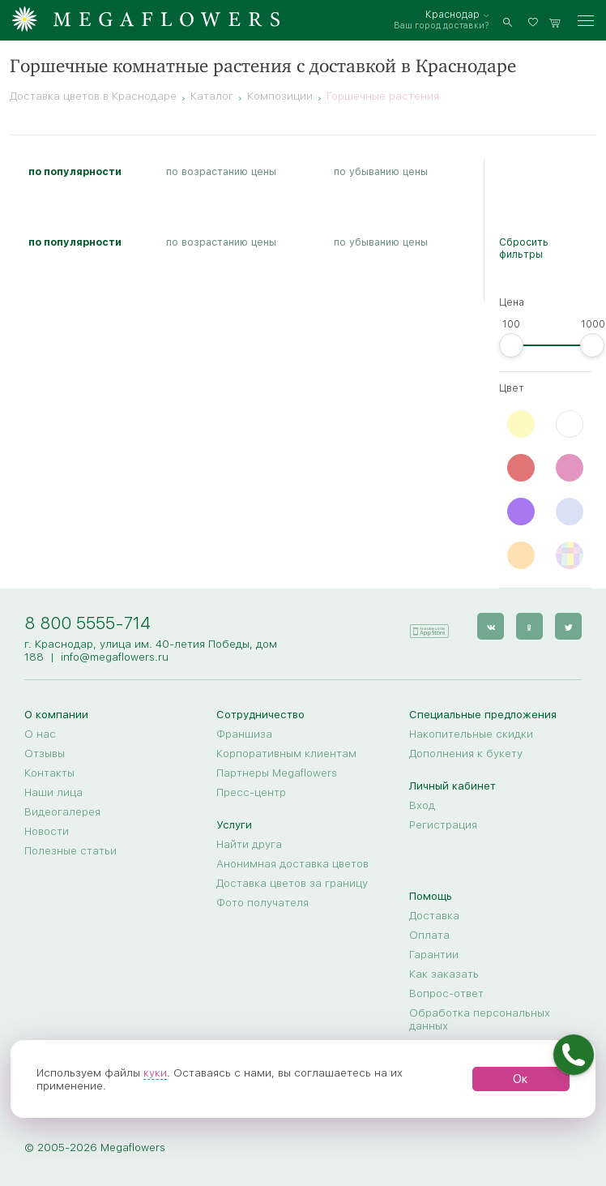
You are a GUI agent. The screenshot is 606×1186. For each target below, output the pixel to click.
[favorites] (535, 20)
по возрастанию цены (221, 171)
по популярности (75, 171)
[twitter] (568, 626)
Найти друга (249, 843)
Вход (422, 805)
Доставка (434, 915)
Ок (520, 1079)
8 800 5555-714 (87, 623)
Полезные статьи (70, 850)
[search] (507, 20)
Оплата (429, 934)
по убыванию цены (381, 171)
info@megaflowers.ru (115, 656)
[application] (428, 625)
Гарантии (434, 954)
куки (155, 1072)
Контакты (49, 772)
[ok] (529, 626)
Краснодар (452, 14)
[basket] (555, 20)
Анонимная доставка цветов (292, 863)
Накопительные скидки (471, 733)
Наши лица (53, 792)
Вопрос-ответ (446, 993)
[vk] (490, 626)
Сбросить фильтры (523, 248)
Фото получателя (262, 902)
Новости (46, 830)
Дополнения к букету (466, 753)
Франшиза (244, 733)
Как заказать (444, 973)
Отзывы (44, 753)
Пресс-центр (251, 792)
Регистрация (443, 824)
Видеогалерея (62, 811)
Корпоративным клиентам (286, 753)
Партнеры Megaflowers (276, 772)
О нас (40, 733)
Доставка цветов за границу (292, 882)
